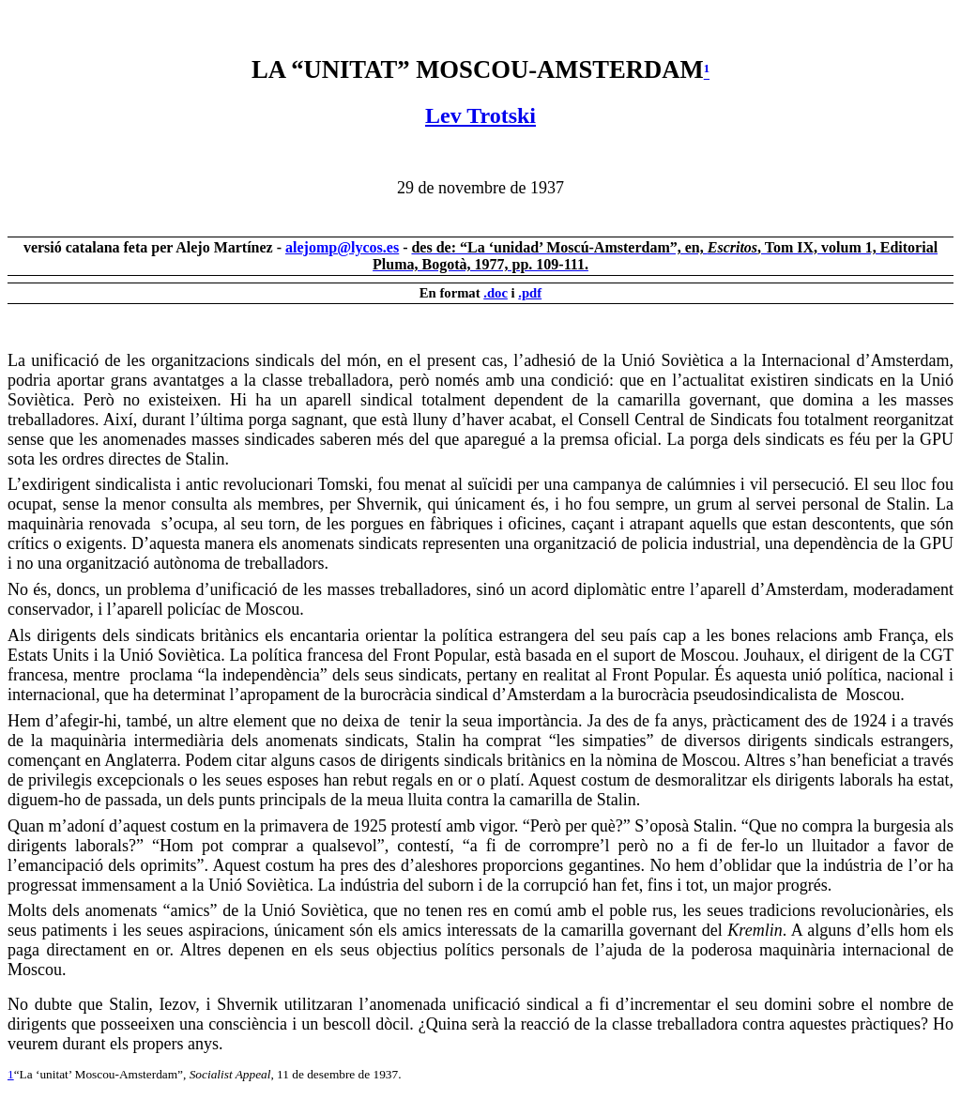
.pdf (530, 292)
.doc (495, 292)
